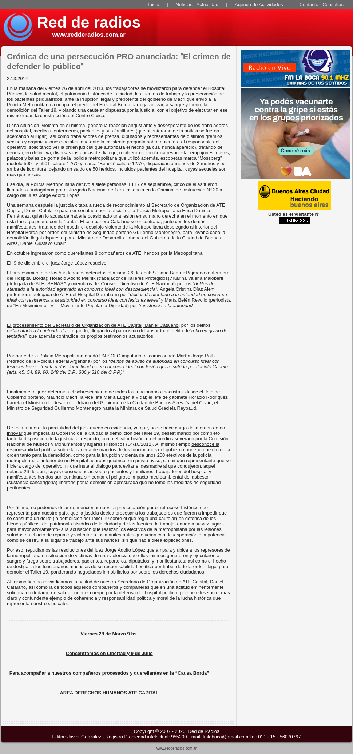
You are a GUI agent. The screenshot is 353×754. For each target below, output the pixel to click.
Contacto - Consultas (322, 4)
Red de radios (88, 22)
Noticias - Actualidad (197, 4)
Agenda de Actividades (259, 4)
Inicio (153, 4)
